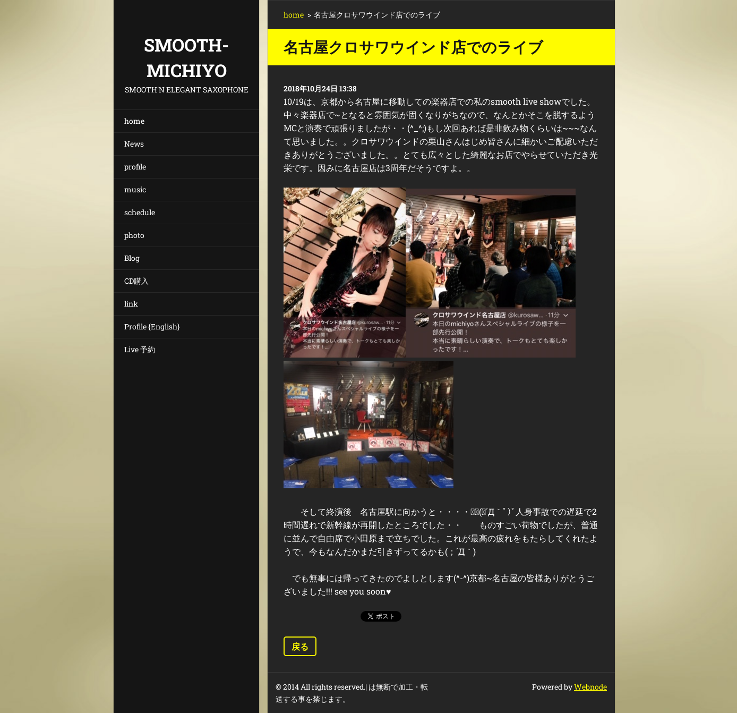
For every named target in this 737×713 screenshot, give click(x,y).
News (134, 144)
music (135, 189)
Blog (132, 258)
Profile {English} (152, 326)
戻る (300, 646)
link (131, 304)
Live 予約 (139, 349)
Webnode (590, 687)
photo (134, 235)
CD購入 (136, 281)
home (134, 121)
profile (135, 167)
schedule (139, 212)
